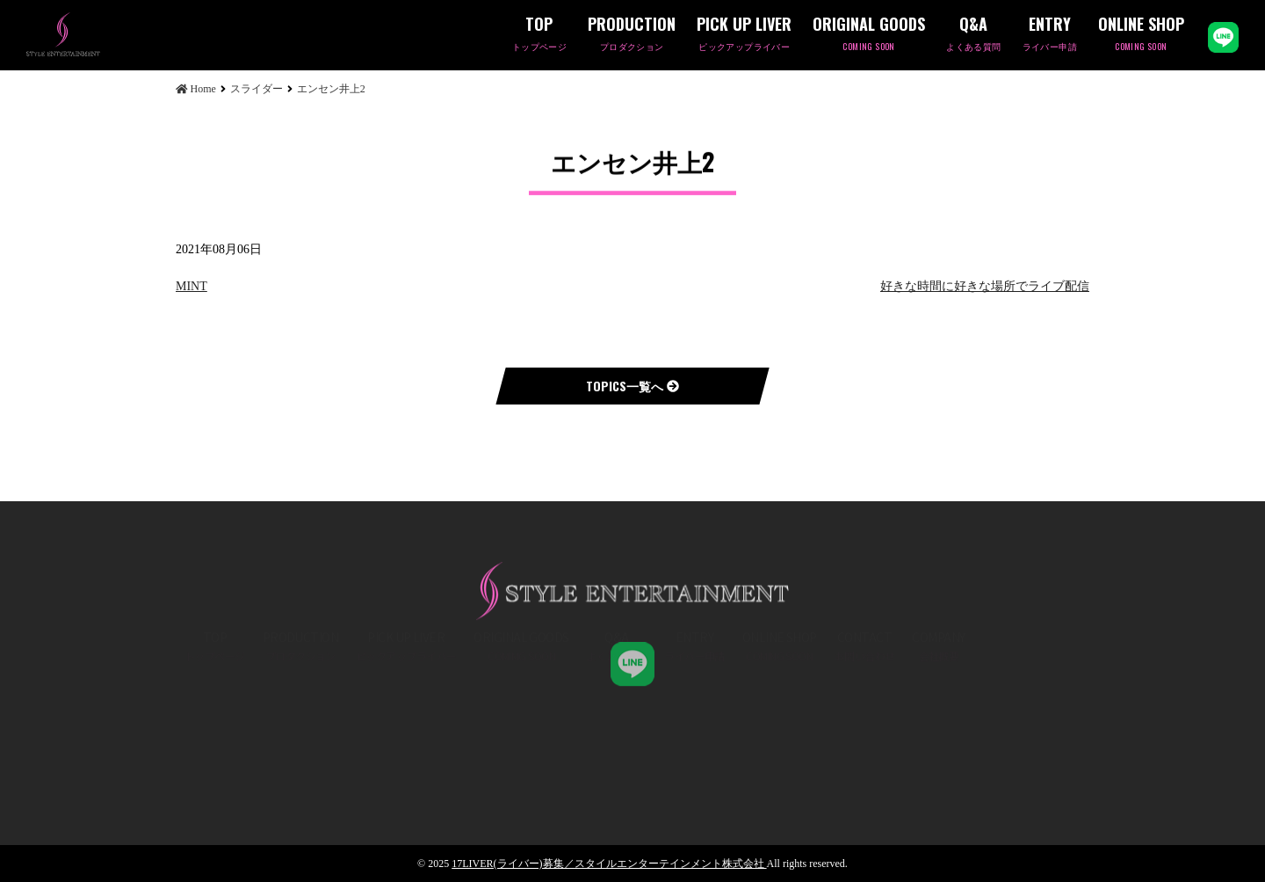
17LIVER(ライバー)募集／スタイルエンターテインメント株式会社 (609, 863)
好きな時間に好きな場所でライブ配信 (984, 286)
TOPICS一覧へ (632, 385)
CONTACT (865, 701)
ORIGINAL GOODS (869, 34)
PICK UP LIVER (744, 34)
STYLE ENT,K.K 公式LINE (632, 657)
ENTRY (1050, 34)
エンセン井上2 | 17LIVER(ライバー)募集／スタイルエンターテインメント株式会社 (92, 34)
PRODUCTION (632, 34)
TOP (539, 34)
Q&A (973, 34)
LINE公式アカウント (1223, 37)
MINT (191, 286)
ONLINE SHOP (1141, 34)
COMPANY (938, 701)
